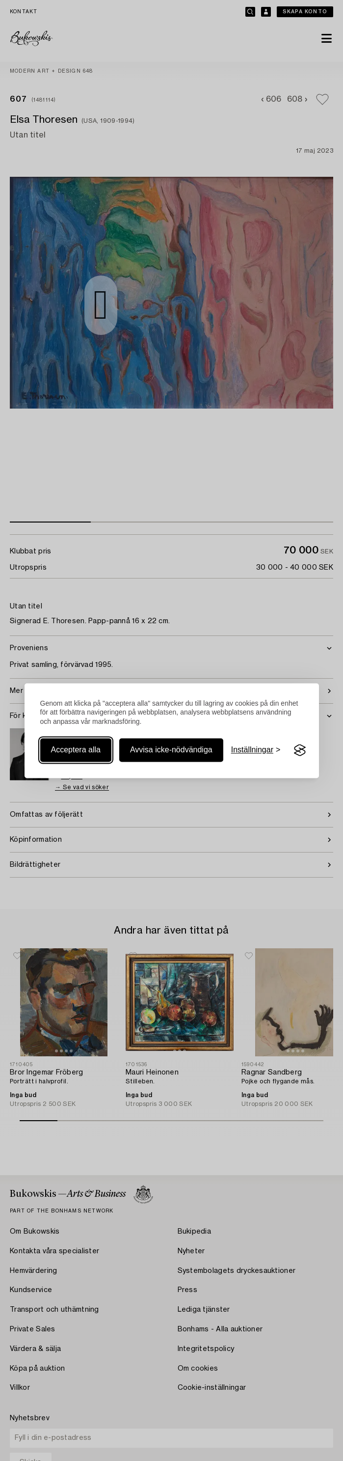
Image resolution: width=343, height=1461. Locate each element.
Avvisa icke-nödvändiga (171, 750)
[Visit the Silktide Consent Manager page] (300, 750)
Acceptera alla (76, 750)
